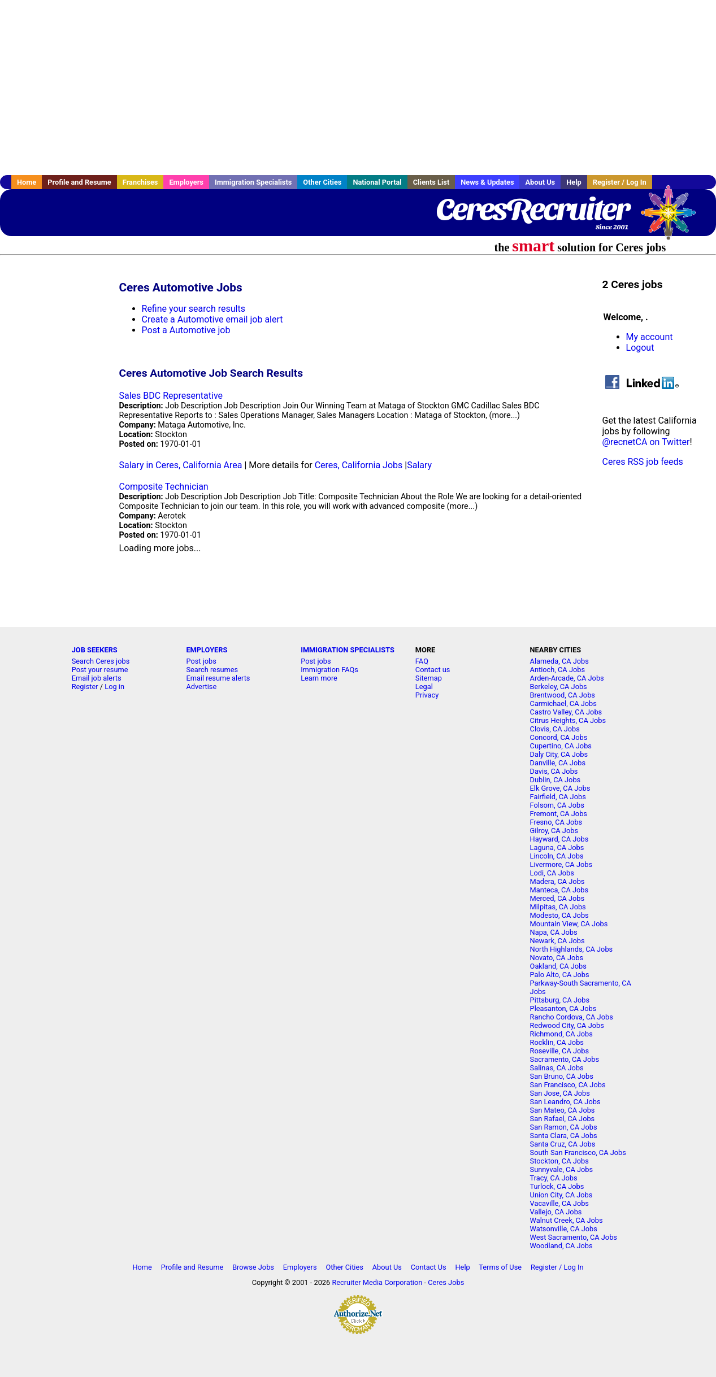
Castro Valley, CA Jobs (566, 712)
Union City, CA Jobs (561, 1195)
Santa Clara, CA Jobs (563, 1135)
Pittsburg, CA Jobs (560, 1000)
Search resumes (212, 669)
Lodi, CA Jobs (552, 873)
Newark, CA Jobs (557, 940)
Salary (419, 465)
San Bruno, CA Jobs (561, 1076)
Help (574, 182)
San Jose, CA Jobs (560, 1093)
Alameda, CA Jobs (559, 661)
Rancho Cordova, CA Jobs (571, 1017)
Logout (640, 347)
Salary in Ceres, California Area (180, 465)
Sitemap (428, 678)
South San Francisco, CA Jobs (578, 1152)
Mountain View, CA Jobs (569, 924)
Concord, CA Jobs (559, 737)
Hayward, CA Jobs (559, 839)
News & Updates (487, 182)
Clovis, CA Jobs (555, 729)
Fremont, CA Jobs (558, 813)
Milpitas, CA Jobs (558, 907)
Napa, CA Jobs (554, 932)
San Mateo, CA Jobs (562, 1110)
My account (649, 337)
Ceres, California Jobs (359, 465)
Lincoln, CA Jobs (557, 856)
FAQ (421, 661)
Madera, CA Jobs (557, 881)
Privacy (427, 695)
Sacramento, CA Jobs (564, 1059)
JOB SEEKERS (95, 650)
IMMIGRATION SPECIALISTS (347, 650)
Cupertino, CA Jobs (561, 746)
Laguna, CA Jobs (557, 847)
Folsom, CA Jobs (557, 805)
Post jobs (201, 661)
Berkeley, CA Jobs (558, 686)
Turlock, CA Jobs (557, 1186)
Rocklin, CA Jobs (557, 1042)
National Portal (377, 182)
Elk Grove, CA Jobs (560, 788)
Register (85, 686)
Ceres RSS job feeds (642, 461)
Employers (186, 182)
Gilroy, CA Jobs (554, 830)
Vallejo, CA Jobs (556, 1212)
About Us (540, 182)
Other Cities (322, 182)
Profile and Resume (79, 182)
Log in (114, 686)
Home (26, 182)
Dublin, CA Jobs (555, 779)
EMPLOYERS (206, 650)
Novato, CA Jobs (556, 957)
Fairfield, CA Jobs (558, 796)
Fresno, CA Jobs (556, 822)
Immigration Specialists (253, 182)
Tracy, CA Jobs (554, 1178)
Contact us (432, 669)
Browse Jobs (253, 1267)
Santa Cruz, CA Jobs (563, 1144)
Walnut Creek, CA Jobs (566, 1220)
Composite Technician (164, 486)
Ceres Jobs (446, 1282)
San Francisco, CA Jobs (568, 1084)
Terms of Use (500, 1267)
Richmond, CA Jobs (561, 1034)
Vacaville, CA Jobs (559, 1203)
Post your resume (100, 669)
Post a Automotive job (186, 330)
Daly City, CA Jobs (559, 754)
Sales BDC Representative (171, 395)
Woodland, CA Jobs (561, 1245)
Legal (424, 686)
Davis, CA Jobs (554, 771)
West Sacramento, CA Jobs (573, 1237)
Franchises (140, 182)
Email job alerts (96, 678)
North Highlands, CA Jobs (571, 949)
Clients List (431, 182)
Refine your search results (193, 308)
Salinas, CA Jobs (557, 1068)
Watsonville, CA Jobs (563, 1229)
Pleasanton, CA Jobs (563, 1008)
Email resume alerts (218, 678)
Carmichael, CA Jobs (563, 703)
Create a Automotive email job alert (212, 319)
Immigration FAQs (329, 669)
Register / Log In (619, 182)
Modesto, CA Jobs (559, 915)
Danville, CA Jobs (557, 763)
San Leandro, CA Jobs (565, 1101)
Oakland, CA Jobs (558, 966)
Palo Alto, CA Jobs (559, 974)
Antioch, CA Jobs (557, 669)
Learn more (319, 678)
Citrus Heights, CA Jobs (568, 720)
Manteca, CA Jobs (559, 890)
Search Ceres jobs (101, 661)
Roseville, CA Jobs (559, 1051)
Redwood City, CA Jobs (567, 1025)
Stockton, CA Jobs (559, 1161)
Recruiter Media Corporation (377, 1282)
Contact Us (428, 1267)
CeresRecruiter (532, 209)
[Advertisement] (358, 87)
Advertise (201, 686)
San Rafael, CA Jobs (562, 1118)
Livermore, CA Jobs (561, 864)
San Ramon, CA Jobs (563, 1127)
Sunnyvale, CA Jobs (561, 1169)
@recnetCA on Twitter (646, 442)
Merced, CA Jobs (557, 898)
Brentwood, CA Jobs (562, 695)
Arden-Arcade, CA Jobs (567, 678)
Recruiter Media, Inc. (673, 218)
